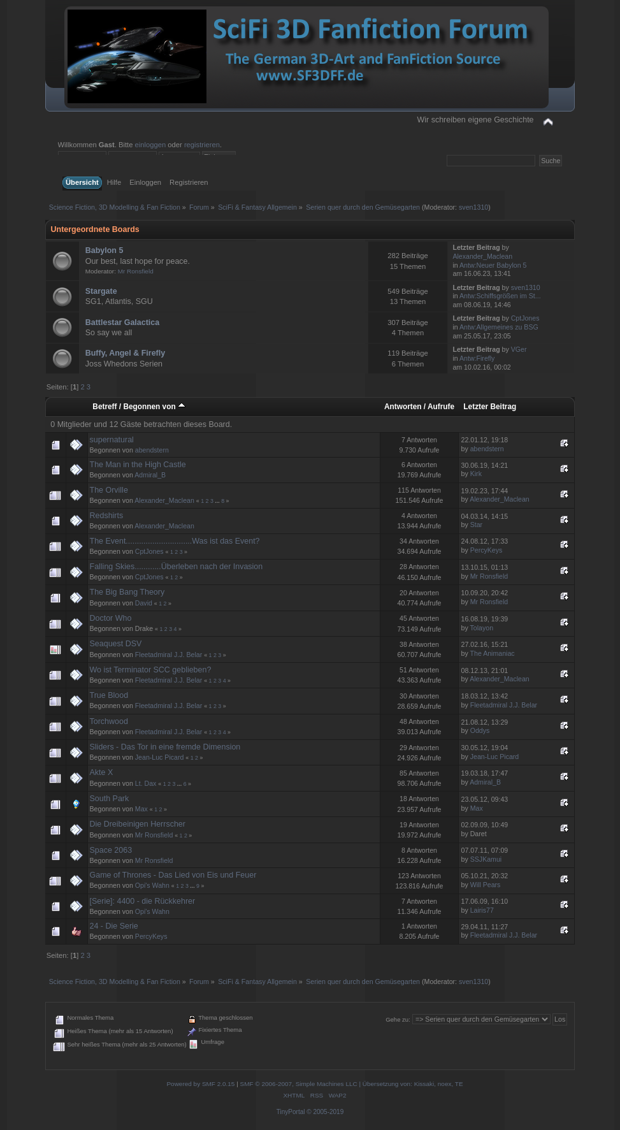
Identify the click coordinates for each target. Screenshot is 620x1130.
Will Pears (485, 884)
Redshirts (107, 515)
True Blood (109, 695)
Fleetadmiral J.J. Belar (168, 654)
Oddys (480, 730)
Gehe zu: (398, 1019)
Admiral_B (150, 475)
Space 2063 (111, 850)
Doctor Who (111, 618)
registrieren (202, 144)
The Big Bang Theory (127, 592)
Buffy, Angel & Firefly (125, 353)
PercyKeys (486, 550)
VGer (519, 349)
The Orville (109, 490)
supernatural (112, 439)
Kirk (476, 473)
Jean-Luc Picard (159, 757)
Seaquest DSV (116, 643)
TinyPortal (291, 1111)
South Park (109, 798)
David (143, 603)
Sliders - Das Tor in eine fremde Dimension (165, 746)
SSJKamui (485, 859)
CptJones (525, 318)
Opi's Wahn (152, 885)
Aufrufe (441, 406)
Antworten (403, 406)
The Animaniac (492, 653)
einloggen (150, 144)
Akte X (101, 772)
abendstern (152, 450)
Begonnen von (154, 406)
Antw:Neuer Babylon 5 (492, 265)
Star (476, 524)
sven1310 (473, 207)
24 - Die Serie (114, 926)
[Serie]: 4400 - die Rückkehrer (143, 901)
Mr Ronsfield (136, 271)
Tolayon (482, 628)
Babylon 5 (104, 250)
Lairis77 (482, 910)
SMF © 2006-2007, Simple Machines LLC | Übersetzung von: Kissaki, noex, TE (351, 1083)
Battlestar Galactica (122, 322)
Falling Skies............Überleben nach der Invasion (176, 566)
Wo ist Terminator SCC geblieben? (151, 669)
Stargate (101, 291)
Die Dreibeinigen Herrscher (137, 824)
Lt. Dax (146, 783)
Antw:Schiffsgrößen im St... (500, 296)
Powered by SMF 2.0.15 (200, 1083)
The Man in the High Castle (138, 464)
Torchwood (109, 721)
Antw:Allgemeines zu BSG (498, 327)
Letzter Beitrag (489, 406)
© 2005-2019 (324, 1111)
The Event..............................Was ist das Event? (175, 541)
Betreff (104, 406)
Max (141, 809)
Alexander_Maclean (482, 256)
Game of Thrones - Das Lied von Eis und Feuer (173, 875)
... (218, 501)
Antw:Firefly (476, 358)
